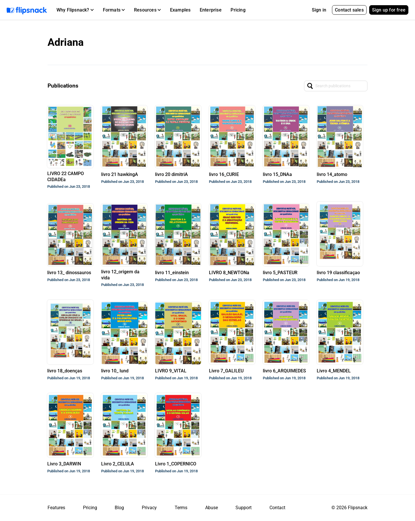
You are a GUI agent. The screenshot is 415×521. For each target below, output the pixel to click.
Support (243, 507)
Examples (180, 10)
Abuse (211, 507)
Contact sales (349, 10)
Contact (277, 507)
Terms (181, 507)
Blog (119, 507)
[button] (75, 10)
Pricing (238, 10)
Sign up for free (388, 10)
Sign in (319, 10)
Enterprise (211, 10)
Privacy (149, 507)
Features (56, 507)
